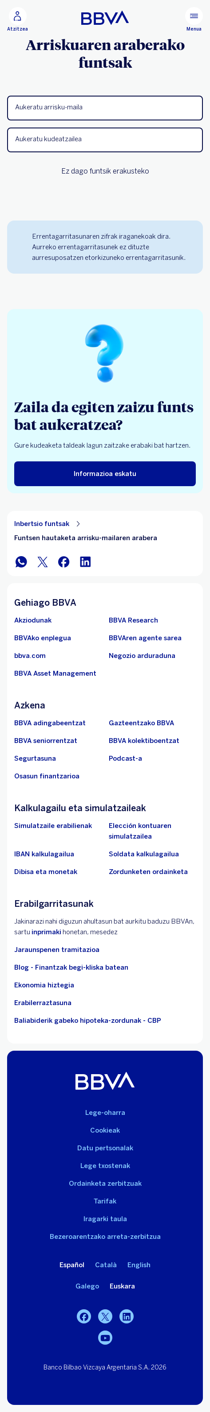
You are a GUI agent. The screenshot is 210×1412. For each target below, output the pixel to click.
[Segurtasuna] (35, 758)
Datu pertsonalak (105, 1148)
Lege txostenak (105, 1166)
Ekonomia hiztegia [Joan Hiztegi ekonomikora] (44, 985)
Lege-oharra (105, 1113)
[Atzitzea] (17, 19)
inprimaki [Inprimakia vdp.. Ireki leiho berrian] (46, 932)
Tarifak (105, 1201)
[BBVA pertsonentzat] (105, 17)
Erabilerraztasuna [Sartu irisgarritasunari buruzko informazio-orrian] (42, 1003)
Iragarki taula (105, 1219)
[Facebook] (84, 1316)
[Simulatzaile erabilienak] (53, 825)
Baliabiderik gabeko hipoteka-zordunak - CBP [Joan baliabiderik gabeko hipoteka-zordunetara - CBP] (87, 1021)
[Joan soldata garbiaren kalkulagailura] (144, 854)
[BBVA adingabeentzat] (50, 723)
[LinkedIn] (126, 1316)
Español (71, 1265)
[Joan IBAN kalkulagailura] (44, 854)
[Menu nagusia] (194, 19)
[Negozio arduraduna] (142, 655)
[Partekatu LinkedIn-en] (85, 561)
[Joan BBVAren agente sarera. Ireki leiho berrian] (145, 638)
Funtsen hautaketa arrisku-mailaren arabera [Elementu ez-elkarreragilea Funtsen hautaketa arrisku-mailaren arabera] (85, 538)
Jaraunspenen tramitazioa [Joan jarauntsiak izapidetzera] (56, 950)
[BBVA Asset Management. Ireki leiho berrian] (55, 673)
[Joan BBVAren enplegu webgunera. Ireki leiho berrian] (42, 638)
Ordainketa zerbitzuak (105, 1184)
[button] (105, 108)
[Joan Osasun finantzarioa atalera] (46, 776)
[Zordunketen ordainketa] (148, 872)
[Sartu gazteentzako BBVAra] (141, 723)
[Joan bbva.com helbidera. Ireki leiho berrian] (30, 655)
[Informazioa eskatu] (105, 473)
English (139, 1265)
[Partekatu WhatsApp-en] (21, 561)
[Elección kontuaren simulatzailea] (152, 831)
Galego (87, 1286)
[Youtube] (105, 1338)
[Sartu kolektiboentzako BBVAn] (144, 740)
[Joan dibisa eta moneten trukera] (45, 872)
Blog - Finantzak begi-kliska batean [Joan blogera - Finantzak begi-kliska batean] (71, 967)
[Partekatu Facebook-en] (64, 561)
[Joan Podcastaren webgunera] (125, 758)
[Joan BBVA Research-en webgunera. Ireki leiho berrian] (133, 620)
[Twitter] (105, 1316)
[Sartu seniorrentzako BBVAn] (45, 740)
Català (106, 1265)
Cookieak (105, 1130)
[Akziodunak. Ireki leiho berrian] (33, 620)
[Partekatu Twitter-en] (43, 561)
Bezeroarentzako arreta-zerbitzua (105, 1237)
